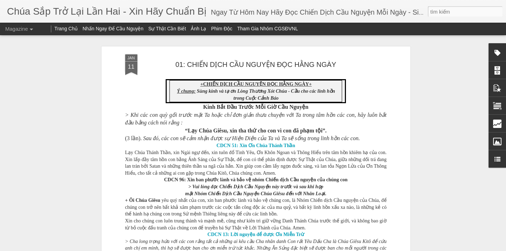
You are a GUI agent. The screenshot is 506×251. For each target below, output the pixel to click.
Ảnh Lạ (198, 28)
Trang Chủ (66, 28)
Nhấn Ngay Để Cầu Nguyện (113, 28)
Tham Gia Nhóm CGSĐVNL (267, 28)
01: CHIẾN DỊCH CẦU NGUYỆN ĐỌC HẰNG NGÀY (255, 64)
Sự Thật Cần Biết (167, 28)
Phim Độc (221, 28)
